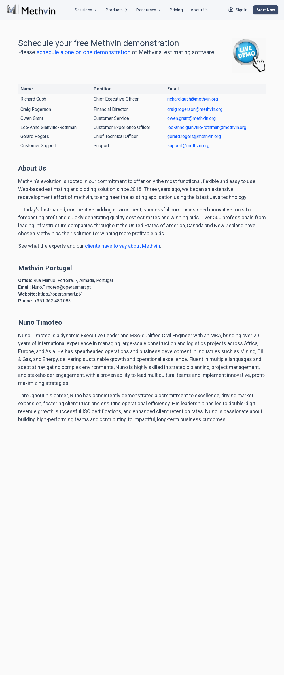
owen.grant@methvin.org (191, 118)
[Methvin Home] (31, 9)
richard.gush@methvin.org (192, 99)
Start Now (266, 10)
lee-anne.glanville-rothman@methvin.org (206, 127)
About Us (199, 10)
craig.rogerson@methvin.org (194, 109)
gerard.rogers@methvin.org (194, 136)
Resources (149, 10)
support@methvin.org (188, 145)
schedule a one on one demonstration (83, 52)
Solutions (86, 10)
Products (117, 10)
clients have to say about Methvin (122, 246)
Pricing (176, 10)
